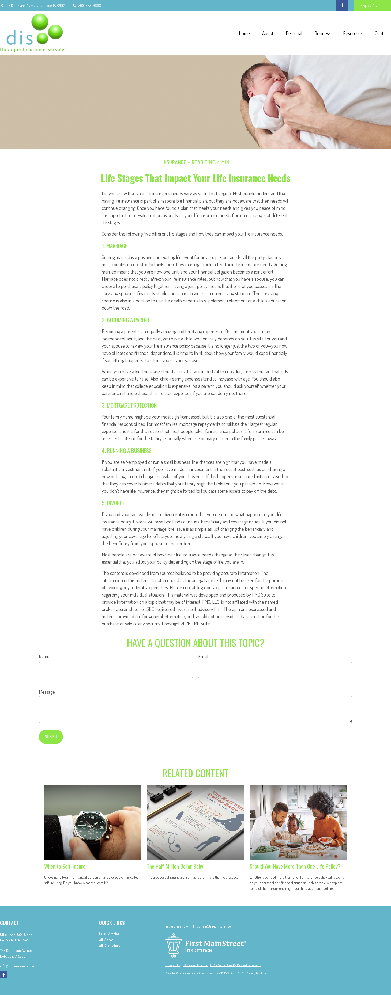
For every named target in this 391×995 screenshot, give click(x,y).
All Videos (106, 939)
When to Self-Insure (64, 866)
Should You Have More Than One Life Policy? (295, 866)
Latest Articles (109, 934)
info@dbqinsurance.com (17, 966)
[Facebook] (342, 5)
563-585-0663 (86, 5)
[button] (244, 32)
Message (47, 692)
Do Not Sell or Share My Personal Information (235, 965)
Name (44, 656)
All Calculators (109, 945)
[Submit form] (51, 737)
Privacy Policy (173, 965)
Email (203, 656)
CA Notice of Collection (195, 965)
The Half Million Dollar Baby (175, 866)
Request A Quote (372, 5)
